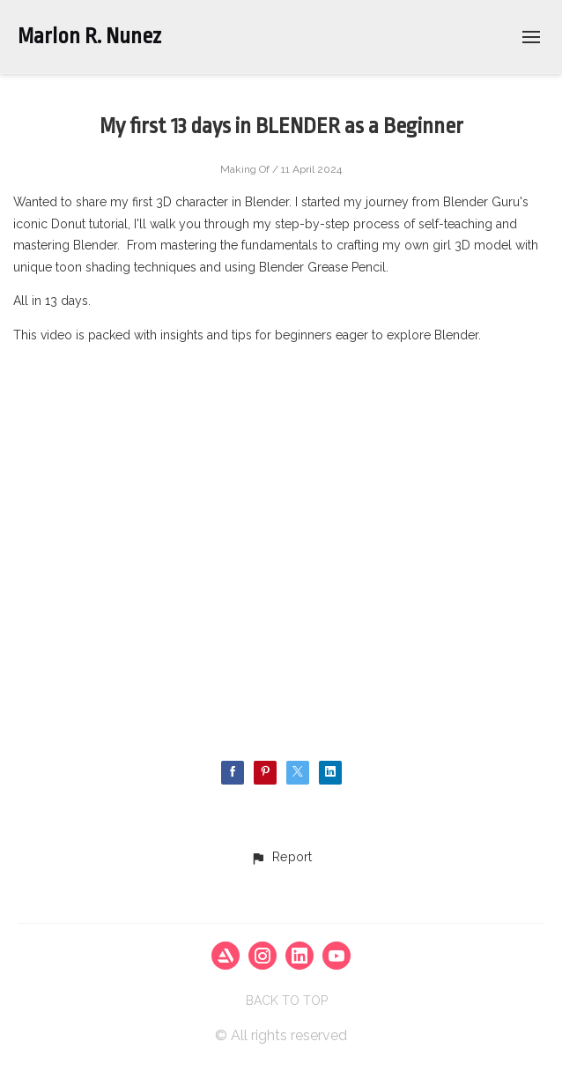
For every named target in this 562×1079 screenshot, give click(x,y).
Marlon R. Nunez (89, 36)
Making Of (245, 169)
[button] (281, 858)
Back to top (287, 1000)
